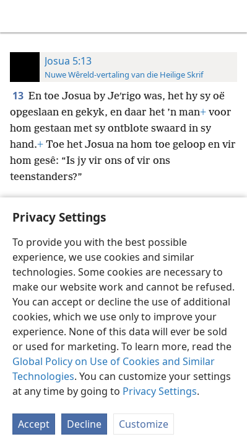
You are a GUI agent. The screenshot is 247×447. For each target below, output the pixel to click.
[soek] (231, 16)
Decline (84, 424)
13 (19, 95)
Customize (143, 424)
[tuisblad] (18, 16)
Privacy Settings (160, 391)
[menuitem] (18, 16)
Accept (34, 424)
